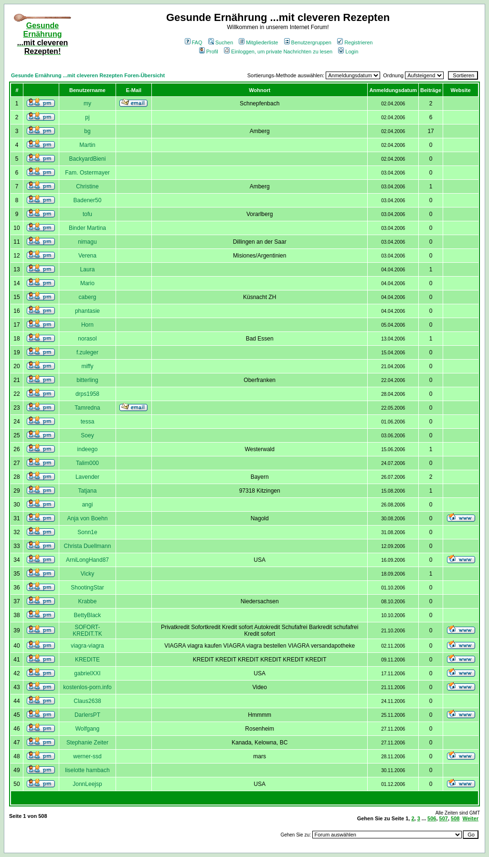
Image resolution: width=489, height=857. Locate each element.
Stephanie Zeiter (87, 742)
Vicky (87, 573)
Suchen (220, 42)
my (87, 103)
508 (455, 818)
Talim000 (87, 463)
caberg (87, 297)
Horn (87, 324)
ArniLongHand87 (87, 560)
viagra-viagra (87, 645)
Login (348, 51)
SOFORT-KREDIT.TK (87, 630)
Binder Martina (87, 228)
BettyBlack (87, 615)
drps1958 (87, 394)
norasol (87, 338)
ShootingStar (87, 587)
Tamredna (87, 407)
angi (87, 504)
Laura (87, 269)
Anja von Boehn (87, 518)
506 (431, 818)
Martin (87, 145)
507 (443, 818)
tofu (87, 214)
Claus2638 (87, 701)
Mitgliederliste (258, 42)
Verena (87, 255)
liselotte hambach (87, 770)
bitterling (87, 380)
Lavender (87, 477)
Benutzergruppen (307, 42)
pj (87, 117)
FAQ (193, 42)
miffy (87, 366)
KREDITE (87, 659)
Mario (87, 283)
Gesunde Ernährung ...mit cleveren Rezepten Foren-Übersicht (88, 75)
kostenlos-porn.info (87, 687)
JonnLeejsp (87, 784)
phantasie (87, 311)
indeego (87, 449)
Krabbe (87, 601)
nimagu (87, 241)
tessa (88, 421)
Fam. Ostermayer (87, 172)
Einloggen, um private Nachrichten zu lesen (278, 51)
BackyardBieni (87, 158)
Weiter (470, 818)
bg (87, 131)
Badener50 (88, 200)
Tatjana (87, 490)
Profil (208, 51)
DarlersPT (87, 715)
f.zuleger (87, 352)
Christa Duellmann (87, 546)
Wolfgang (87, 728)
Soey (87, 435)
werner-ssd (87, 756)
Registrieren (354, 42)
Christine (87, 186)
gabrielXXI (87, 673)
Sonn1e (87, 532)
